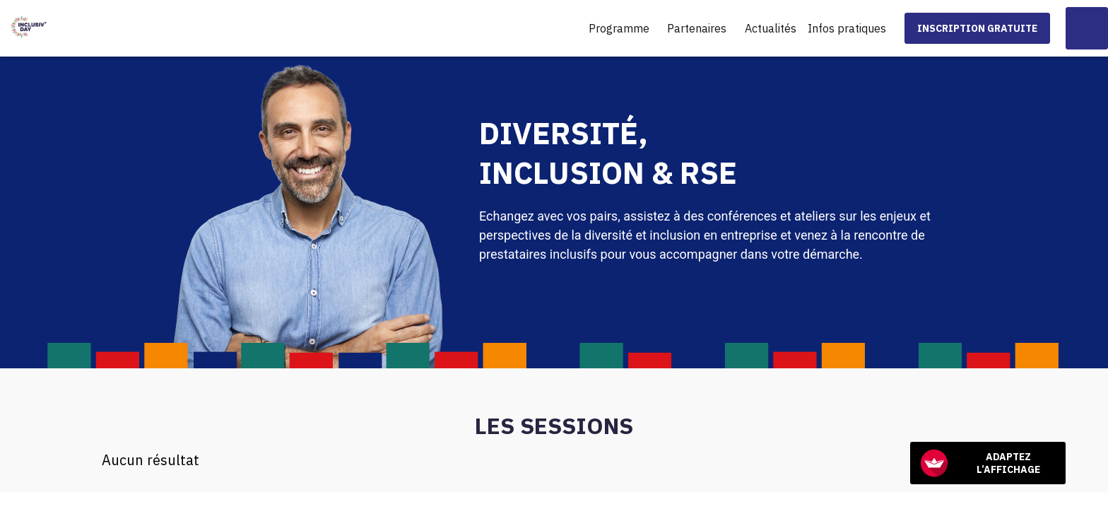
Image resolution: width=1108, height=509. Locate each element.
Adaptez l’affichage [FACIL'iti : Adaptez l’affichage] (980, 463)
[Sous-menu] (655, 29)
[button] (977, 28)
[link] (622, 28)
